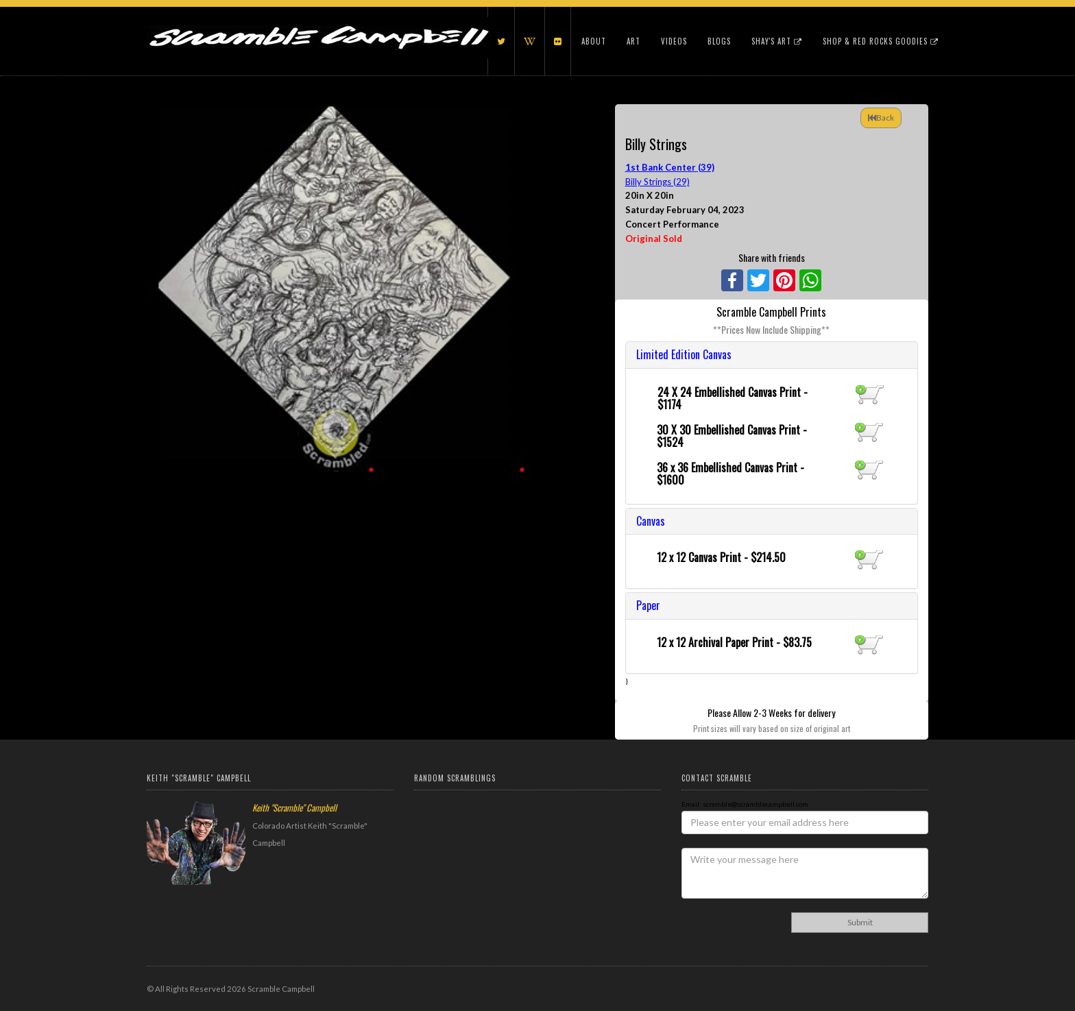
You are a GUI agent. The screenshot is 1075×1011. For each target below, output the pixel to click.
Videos (674, 41)
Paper (648, 605)
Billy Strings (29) (657, 181)
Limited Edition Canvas (684, 354)
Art (633, 41)
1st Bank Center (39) (669, 167)
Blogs (719, 41)
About (593, 41)
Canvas (650, 521)
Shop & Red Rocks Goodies (881, 41)
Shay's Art (776, 41)
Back (881, 117)
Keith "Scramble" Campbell (294, 807)
